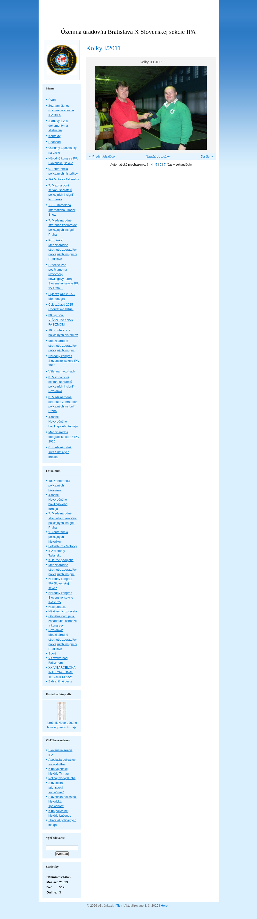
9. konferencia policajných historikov (58, 536)
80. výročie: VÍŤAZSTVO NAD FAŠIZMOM (61, 319)
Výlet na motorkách (62, 371)
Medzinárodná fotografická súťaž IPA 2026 (64, 436)
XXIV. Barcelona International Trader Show (62, 209)
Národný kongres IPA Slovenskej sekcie (60, 583)
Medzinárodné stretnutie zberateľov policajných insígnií (63, 345)
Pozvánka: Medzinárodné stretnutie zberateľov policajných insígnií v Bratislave (63, 250)
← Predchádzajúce (102, 156)
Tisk (119, 905)
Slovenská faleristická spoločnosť (56, 787)
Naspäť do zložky (158, 156)
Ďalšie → (207, 156)
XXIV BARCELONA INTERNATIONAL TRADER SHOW (62, 672)
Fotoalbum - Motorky (63, 546)
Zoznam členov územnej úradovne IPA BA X (61, 110)
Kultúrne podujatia (61, 560)
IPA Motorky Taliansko (64, 179)
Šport (52, 653)
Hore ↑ (165, 905)
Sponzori (55, 142)
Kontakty (55, 136)
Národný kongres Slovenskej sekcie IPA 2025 (64, 360)
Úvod (52, 100)
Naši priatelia (57, 607)
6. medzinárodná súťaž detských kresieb (60, 451)
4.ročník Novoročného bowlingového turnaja (63, 421)
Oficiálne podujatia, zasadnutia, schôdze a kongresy (63, 620)
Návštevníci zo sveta (63, 611)
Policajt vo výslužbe (62, 778)
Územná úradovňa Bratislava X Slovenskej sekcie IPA (128, 31)
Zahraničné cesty (60, 681)
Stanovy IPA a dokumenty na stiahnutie (58, 125)
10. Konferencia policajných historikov (59, 485)
